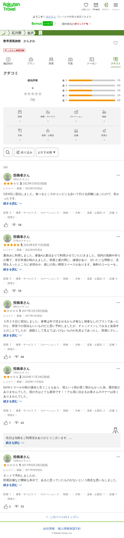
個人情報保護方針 (69, 528)
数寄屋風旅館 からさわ (19, 41)
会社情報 (49, 528)
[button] (16, 177)
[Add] (115, 43)
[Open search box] (7, 152)
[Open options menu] (47, 152)
